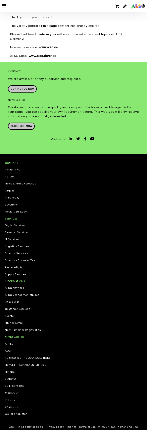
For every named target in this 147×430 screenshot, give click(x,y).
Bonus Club (12, 302)
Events (9, 316)
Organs (10, 190)
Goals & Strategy (16, 211)
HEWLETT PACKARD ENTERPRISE (25, 365)
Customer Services (17, 309)
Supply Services (15, 274)
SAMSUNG (11, 407)
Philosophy (12, 197)
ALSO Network (14, 288)
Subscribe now (21, 126)
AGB (12, 426)
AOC (8, 350)
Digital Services (15, 225)
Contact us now (22, 88)
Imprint (71, 426)
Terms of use (87, 426)
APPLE (9, 343)
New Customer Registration (23, 330)
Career (9, 176)
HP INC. (10, 372)
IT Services (12, 239)
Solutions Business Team (21, 260)
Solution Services (16, 253)
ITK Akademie (14, 323)
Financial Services (17, 232)
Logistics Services (17, 246)
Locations (11, 204)
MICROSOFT (13, 393)
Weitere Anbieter (16, 414)
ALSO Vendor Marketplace (22, 295)
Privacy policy (55, 426)
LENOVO (10, 379)
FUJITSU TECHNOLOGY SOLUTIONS (28, 357)
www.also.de (48, 47)
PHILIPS (10, 400)
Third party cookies (30, 426)
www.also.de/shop (42, 56)
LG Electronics (14, 386)
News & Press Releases (20, 183)
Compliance (12, 169)
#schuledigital (14, 267)
